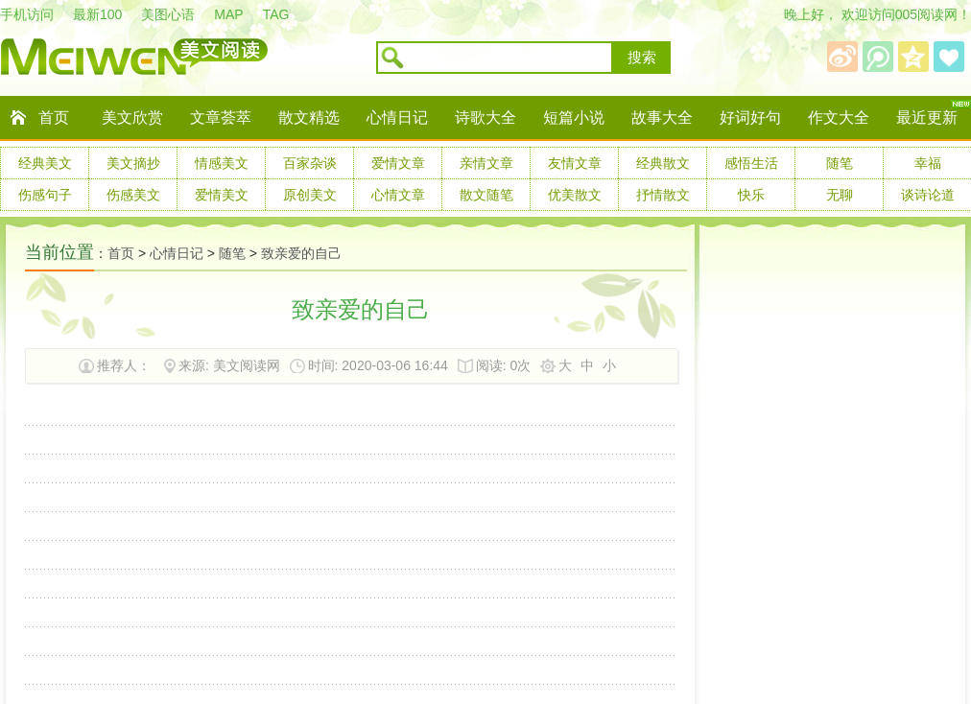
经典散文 (663, 163)
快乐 (751, 194)
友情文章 (575, 163)
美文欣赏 (132, 117)
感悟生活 (751, 163)
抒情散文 (663, 194)
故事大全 (662, 117)
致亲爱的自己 (301, 253)
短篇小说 (573, 117)
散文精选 (309, 117)
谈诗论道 (928, 194)
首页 (53, 117)
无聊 (839, 194)
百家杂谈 (310, 163)
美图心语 (168, 14)
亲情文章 (486, 163)
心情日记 (397, 117)
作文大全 (838, 117)
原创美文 (310, 194)
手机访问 (27, 14)
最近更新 (927, 117)
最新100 (97, 14)
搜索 (642, 57)
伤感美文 (133, 194)
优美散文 (575, 194)
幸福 (927, 163)
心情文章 (398, 194)
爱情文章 (398, 163)
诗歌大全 (485, 117)
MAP (228, 14)
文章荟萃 (220, 117)
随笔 (839, 163)
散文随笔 (486, 194)
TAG (276, 14)
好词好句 (750, 117)
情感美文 (222, 163)
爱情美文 (222, 194)
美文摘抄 (133, 163)
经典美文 (45, 163)
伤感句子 (45, 194)
